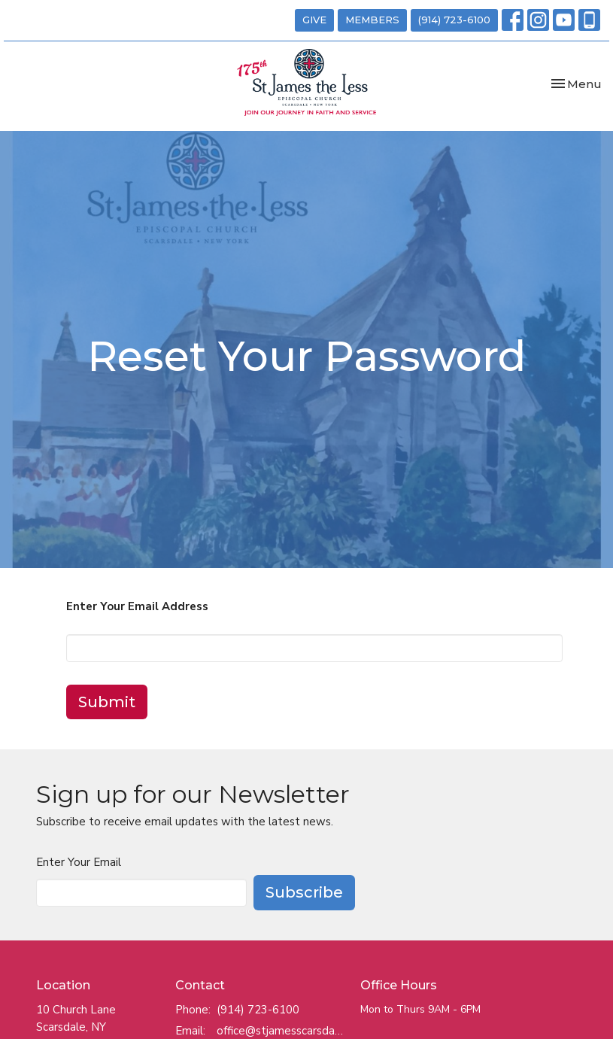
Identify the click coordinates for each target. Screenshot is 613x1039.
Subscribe (304, 892)
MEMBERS (372, 20)
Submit (106, 702)
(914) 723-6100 (454, 20)
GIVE (314, 20)
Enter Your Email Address (137, 606)
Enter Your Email (78, 862)
